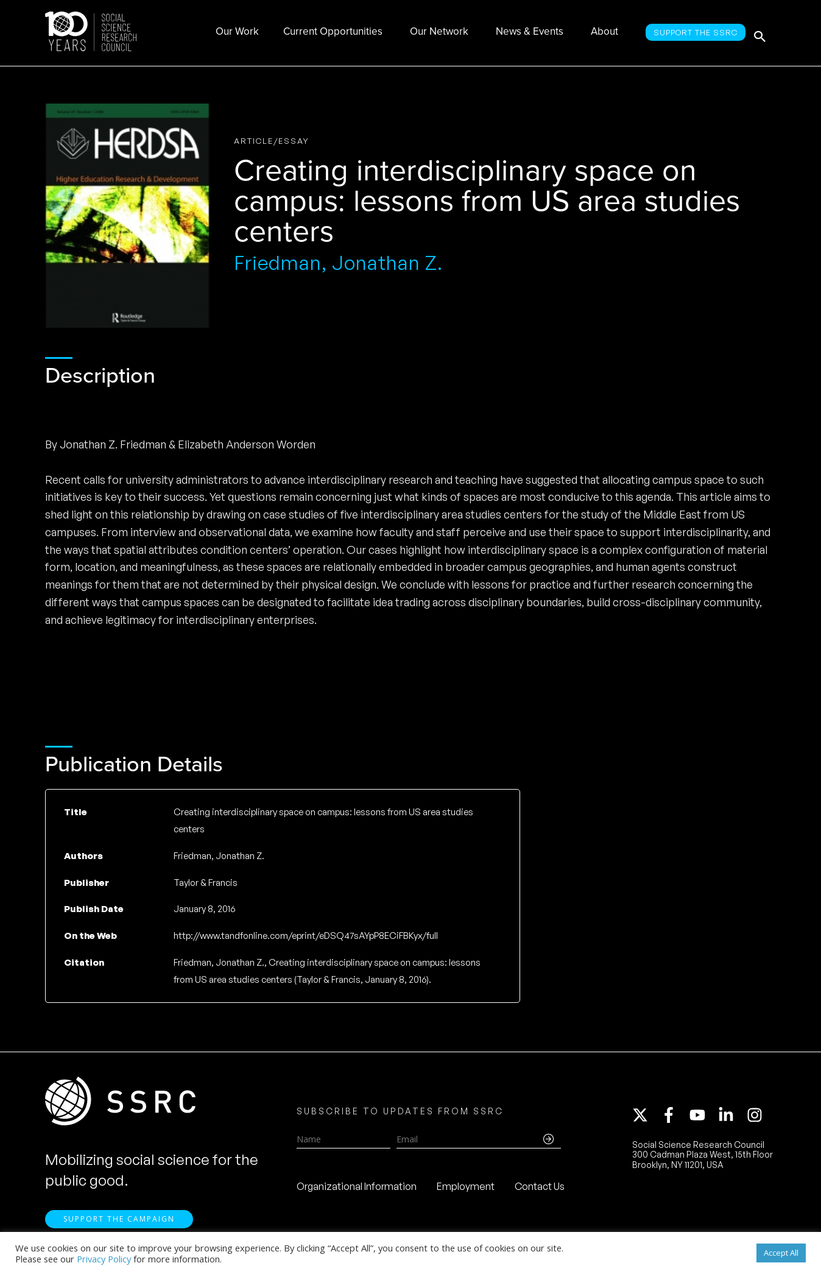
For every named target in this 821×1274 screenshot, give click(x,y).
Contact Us (540, 1189)
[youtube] (702, 1118)
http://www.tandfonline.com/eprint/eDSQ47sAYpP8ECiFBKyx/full (306, 935)
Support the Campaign (119, 1225)
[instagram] (757, 1118)
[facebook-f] (674, 1118)
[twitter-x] (645, 1118)
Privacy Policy (104, 1259)
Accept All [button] (781, 1252)
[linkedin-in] (731, 1118)
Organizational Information (357, 1189)
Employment (466, 1189)
